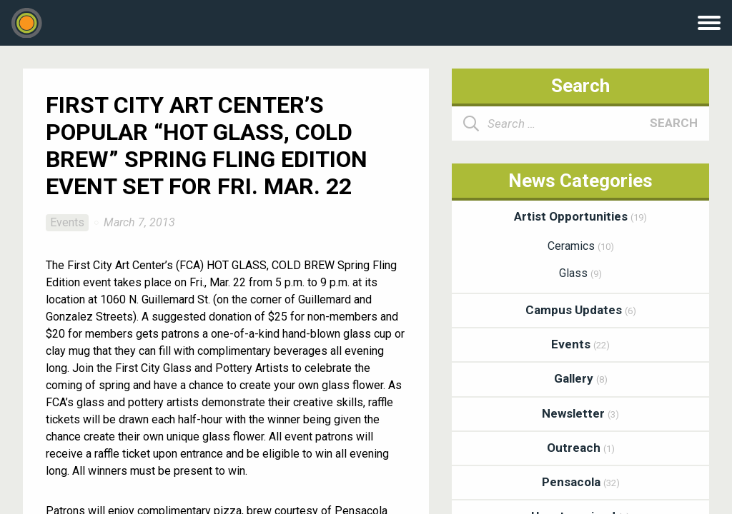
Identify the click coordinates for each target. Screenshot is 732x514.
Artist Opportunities (580, 216)
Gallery (581, 378)
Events (67, 222)
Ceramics (581, 246)
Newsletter (580, 413)
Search (674, 123)
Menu (709, 22)
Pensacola (581, 482)
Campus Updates (580, 310)
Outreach (581, 447)
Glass (580, 273)
